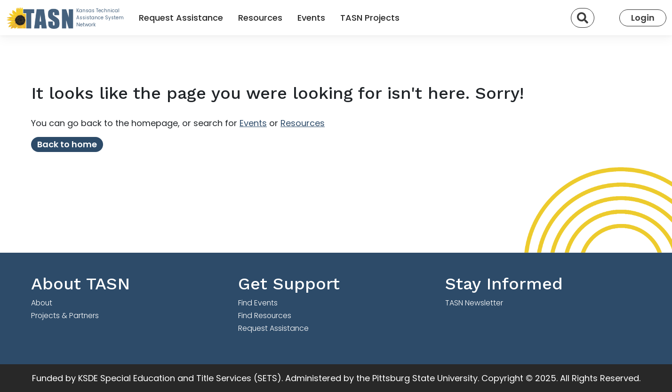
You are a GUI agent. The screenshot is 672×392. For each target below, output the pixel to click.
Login (643, 18)
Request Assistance (181, 18)
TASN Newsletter (474, 302)
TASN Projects (370, 18)
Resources (260, 18)
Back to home (67, 144)
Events (311, 18)
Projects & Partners (65, 315)
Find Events (258, 302)
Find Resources (264, 315)
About (41, 302)
